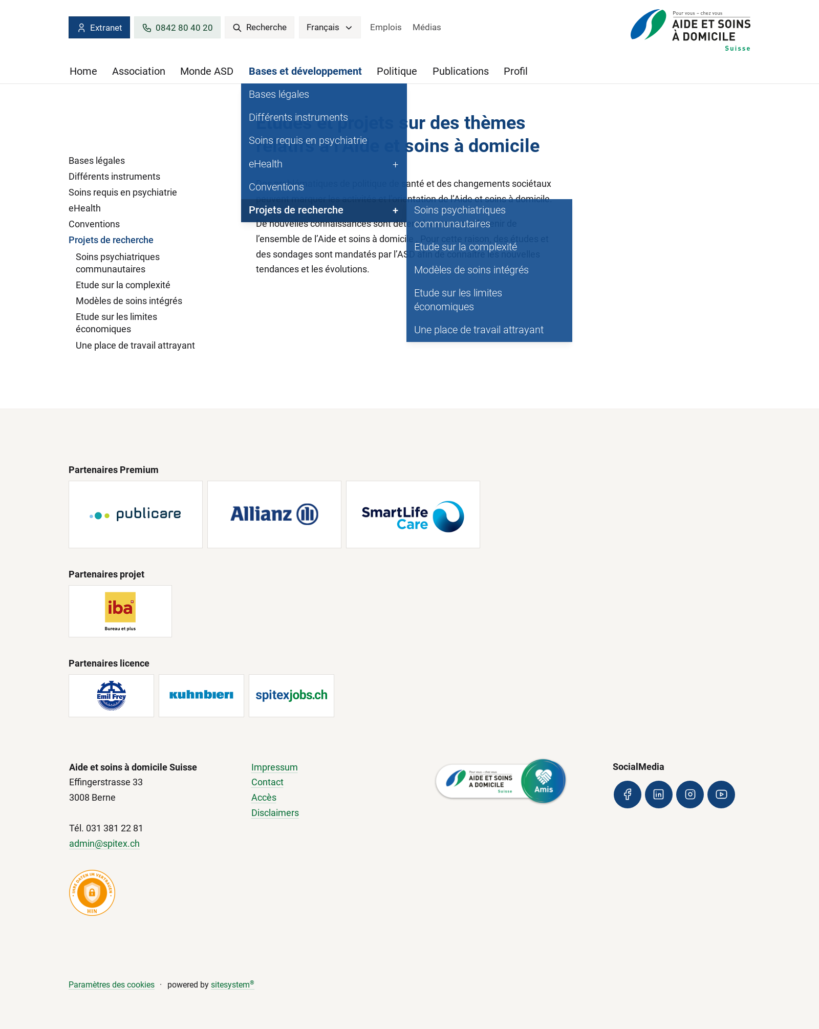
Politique (397, 71)
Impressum (274, 767)
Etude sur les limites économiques (116, 322)
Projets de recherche (111, 239)
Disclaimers (275, 812)
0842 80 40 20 (177, 28)
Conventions (94, 224)
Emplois (386, 27)
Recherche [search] (259, 27)
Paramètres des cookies (112, 985)
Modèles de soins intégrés (129, 300)
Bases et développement (305, 71)
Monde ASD (206, 71)
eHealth (85, 208)
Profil (516, 71)
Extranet (99, 28)
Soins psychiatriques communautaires (118, 262)
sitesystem (232, 985)
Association (138, 71)
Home (83, 71)
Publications (461, 71)
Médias (427, 27)
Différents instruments (114, 176)
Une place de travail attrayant (135, 345)
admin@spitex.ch (104, 843)
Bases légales (97, 160)
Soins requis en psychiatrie (123, 192)
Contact (267, 782)
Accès (263, 797)
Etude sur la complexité (123, 285)
